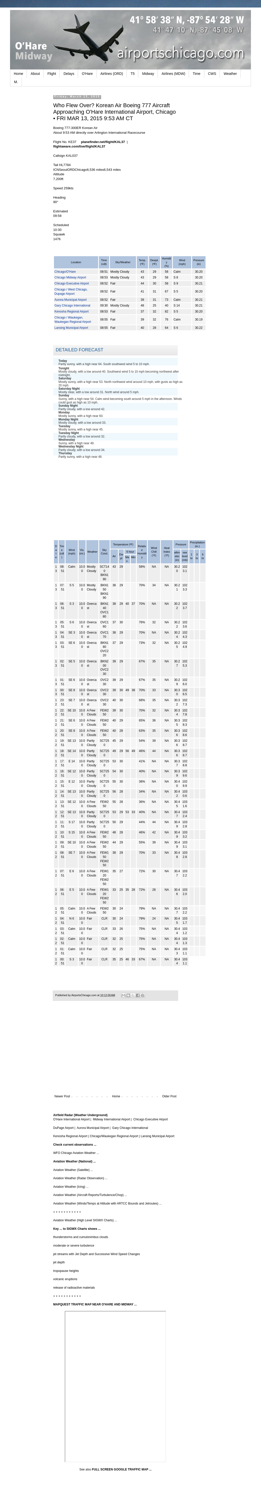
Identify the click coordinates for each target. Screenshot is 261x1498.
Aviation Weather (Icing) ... (71, 1186)
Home (18, 74)
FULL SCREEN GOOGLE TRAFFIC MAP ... (122, 1469)
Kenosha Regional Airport (71, 311)
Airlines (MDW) (173, 74)
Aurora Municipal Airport (70, 300)
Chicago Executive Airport (71, 283)
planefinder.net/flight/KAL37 (103, 142)
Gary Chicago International (72, 305)
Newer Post (62, 1096)
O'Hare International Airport (71, 1119)
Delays (68, 74)
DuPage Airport (63, 1128)
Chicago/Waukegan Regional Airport (114, 1136)
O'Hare (87, 74)
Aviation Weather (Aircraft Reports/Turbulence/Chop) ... (90, 1195)
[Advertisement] (115, 498)
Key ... (57, 1229)
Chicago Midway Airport (70, 277)
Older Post (169, 1096)
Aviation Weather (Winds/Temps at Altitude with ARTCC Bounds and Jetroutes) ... (107, 1203)
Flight (51, 74)
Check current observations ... (74, 1144)
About (35, 74)
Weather (230, 74)
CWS (212, 74)
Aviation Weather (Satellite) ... (73, 1170)
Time (197, 74)
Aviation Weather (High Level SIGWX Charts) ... (85, 1220)
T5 (132, 74)
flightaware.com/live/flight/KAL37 (79, 146)
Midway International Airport (111, 1119)
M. (16, 82)
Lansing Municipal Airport (71, 328)
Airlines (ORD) (111, 74)
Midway (148, 74)
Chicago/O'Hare (65, 271)
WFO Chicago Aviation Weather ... (76, 1153)
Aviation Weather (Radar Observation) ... (80, 1178)
